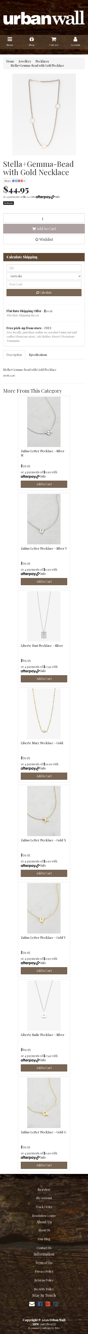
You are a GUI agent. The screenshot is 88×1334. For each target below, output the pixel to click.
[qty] (44, 268)
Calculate (44, 292)
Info (57, 196)
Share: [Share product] (14, 180)
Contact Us (44, 1248)
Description (14, 355)
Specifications (38, 355)
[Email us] (32, 1303)
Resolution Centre (44, 1216)
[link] (40, 1303)
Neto (57, 1328)
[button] (44, 239)
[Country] (44, 276)
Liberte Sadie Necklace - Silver (42, 1035)
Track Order (44, 1207)
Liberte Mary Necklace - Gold (42, 743)
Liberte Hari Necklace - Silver (42, 645)
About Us (44, 1230)
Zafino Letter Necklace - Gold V (43, 937)
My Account (44, 1198)
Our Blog (44, 1239)
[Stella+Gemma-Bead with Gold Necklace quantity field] (44, 218)
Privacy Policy (44, 1271)
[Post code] (44, 284)
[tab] (14, 354)
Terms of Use (44, 1263)
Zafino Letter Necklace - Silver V (44, 548)
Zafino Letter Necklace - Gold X (43, 840)
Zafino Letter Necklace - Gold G (43, 1132)
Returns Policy (44, 1280)
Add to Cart (44, 228)
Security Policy (44, 1289)
